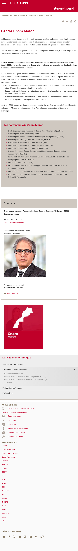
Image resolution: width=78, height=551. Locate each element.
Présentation (6, 16)
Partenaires (7, 393)
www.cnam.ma (11, 293)
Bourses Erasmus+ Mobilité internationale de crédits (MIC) (26, 379)
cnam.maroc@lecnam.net (14, 222)
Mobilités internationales (13, 374)
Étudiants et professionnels (40, 16)
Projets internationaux (12, 388)
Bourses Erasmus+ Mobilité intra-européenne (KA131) (25, 377)
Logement (8, 382)
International (19, 16)
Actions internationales (12, 365)
